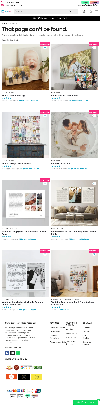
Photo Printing (8, 93)
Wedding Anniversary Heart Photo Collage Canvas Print (72, 303)
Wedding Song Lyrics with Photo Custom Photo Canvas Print (22, 303)
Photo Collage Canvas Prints (16, 163)
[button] (96, 11)
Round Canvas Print (61, 163)
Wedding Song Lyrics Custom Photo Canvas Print (24, 232)
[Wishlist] (45, 47)
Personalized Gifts (9, 229)
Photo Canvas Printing (13, 95)
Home (4, 23)
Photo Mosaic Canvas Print (64, 95)
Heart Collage (57, 299)
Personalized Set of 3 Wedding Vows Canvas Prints (73, 232)
